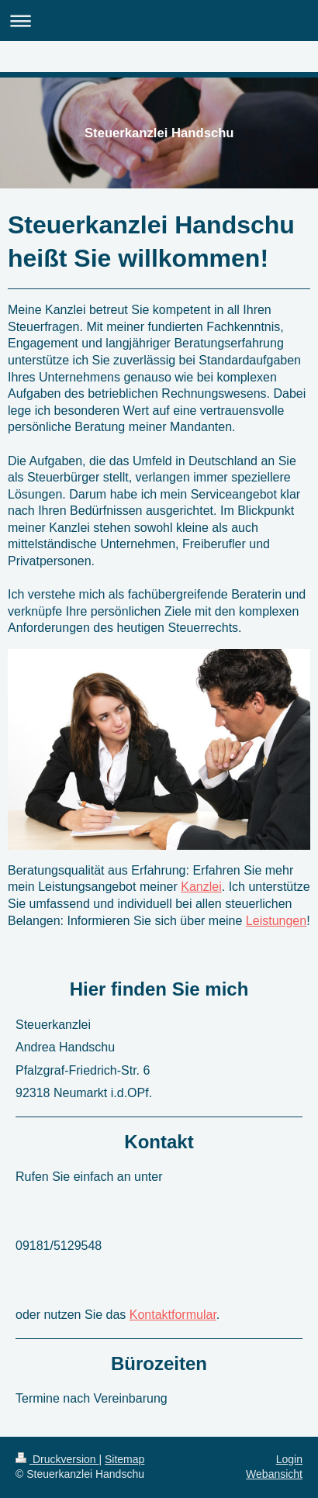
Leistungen (276, 920)
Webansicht (274, 1474)
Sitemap (124, 1459)
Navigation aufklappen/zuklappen (159, 20)
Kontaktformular (173, 1314)
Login (289, 1459)
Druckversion (57, 1459)
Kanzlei (201, 886)
